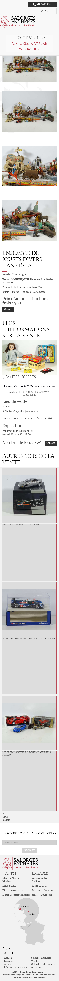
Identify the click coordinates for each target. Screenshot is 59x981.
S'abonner (29, 850)
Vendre (35, 961)
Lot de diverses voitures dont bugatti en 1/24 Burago (26, 753)
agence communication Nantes (29, 977)
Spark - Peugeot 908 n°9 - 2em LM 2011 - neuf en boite (28, 639)
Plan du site (32, 974)
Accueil (8, 957)
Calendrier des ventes (43, 964)
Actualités (36, 967)
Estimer (8, 961)
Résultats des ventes (15, 967)
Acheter (8, 964)
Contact (43, 4)
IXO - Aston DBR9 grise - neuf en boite (22, 525)
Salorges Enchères (41, 957)
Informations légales (13, 974)
